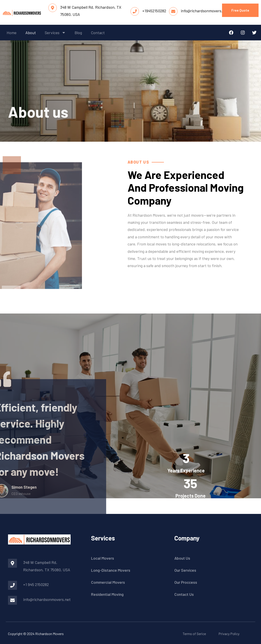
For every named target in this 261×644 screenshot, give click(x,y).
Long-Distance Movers (110, 570)
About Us (182, 558)
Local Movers (102, 558)
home (11, 32)
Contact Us (184, 594)
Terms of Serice (194, 634)
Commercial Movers (108, 582)
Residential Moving (107, 594)
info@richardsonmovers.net (204, 10)
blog (78, 32)
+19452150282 (154, 10)
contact (98, 32)
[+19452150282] (134, 11)
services (55, 32)
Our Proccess (185, 582)
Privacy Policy (228, 634)
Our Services (185, 570)
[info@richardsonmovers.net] (173, 11)
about (30, 32)
